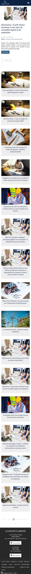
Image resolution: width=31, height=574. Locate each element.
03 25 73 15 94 (11, 538)
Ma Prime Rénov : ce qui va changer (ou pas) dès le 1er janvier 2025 (15, 120)
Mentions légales (25, 564)
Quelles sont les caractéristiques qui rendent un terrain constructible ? (15, 359)
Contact (10, 564)
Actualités (20, 561)
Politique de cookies (24, 567)
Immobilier (4, 564)
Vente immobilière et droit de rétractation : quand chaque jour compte (16, 91)
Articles (3, 570)
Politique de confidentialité (8, 567)
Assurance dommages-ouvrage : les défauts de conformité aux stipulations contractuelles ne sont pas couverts (15, 446)
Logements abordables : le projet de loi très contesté (15, 506)
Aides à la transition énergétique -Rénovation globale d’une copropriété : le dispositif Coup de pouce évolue (15, 240)
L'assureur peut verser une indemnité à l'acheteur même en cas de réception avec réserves (15, 209)
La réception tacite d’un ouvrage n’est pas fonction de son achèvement (15, 416)
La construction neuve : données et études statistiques (15, 331)
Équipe (8, 561)
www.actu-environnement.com (14, 39)
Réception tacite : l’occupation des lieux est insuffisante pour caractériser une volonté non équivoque (15, 477)
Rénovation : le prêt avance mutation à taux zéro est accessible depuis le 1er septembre (15, 388)
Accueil (3, 561)
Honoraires (26, 561)
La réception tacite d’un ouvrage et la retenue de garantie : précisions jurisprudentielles (15, 150)
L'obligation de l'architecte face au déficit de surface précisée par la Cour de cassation (15, 179)
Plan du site (17, 564)
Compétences (14, 561)
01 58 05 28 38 (17, 551)
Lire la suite (5, 52)
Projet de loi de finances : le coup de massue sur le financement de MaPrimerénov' (15, 302)
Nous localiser (16, 543)
